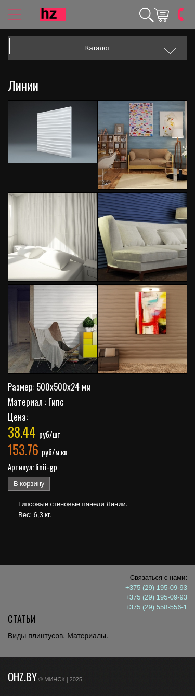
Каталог (97, 48)
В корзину (29, 484)
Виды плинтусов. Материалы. (58, 636)
